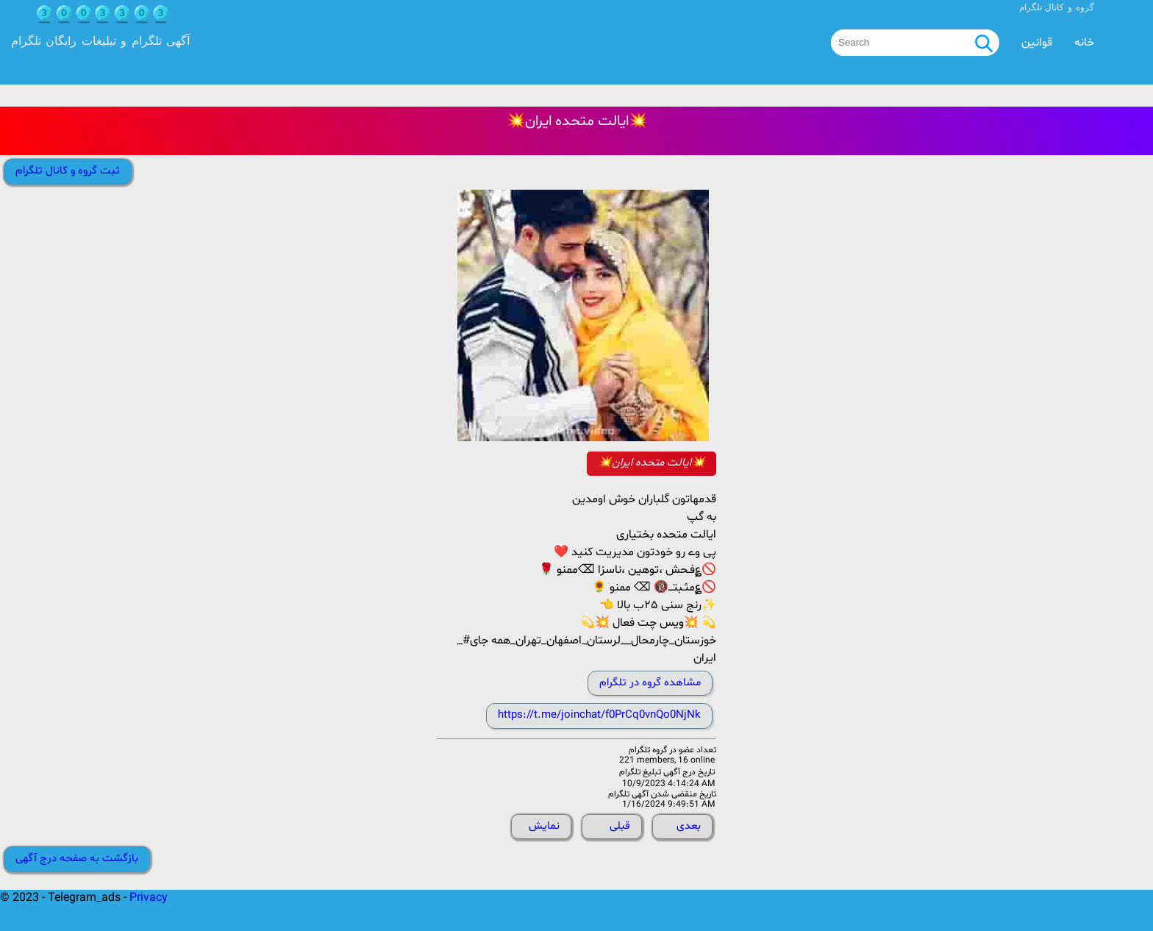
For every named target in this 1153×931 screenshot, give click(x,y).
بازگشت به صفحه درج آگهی (76, 858)
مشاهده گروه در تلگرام (650, 683)
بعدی (689, 826)
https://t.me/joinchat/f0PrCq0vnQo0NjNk (599, 715)
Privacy (148, 898)
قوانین (1036, 43)
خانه (1084, 43)
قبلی (620, 826)
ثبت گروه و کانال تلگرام (67, 171)
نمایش (544, 826)
